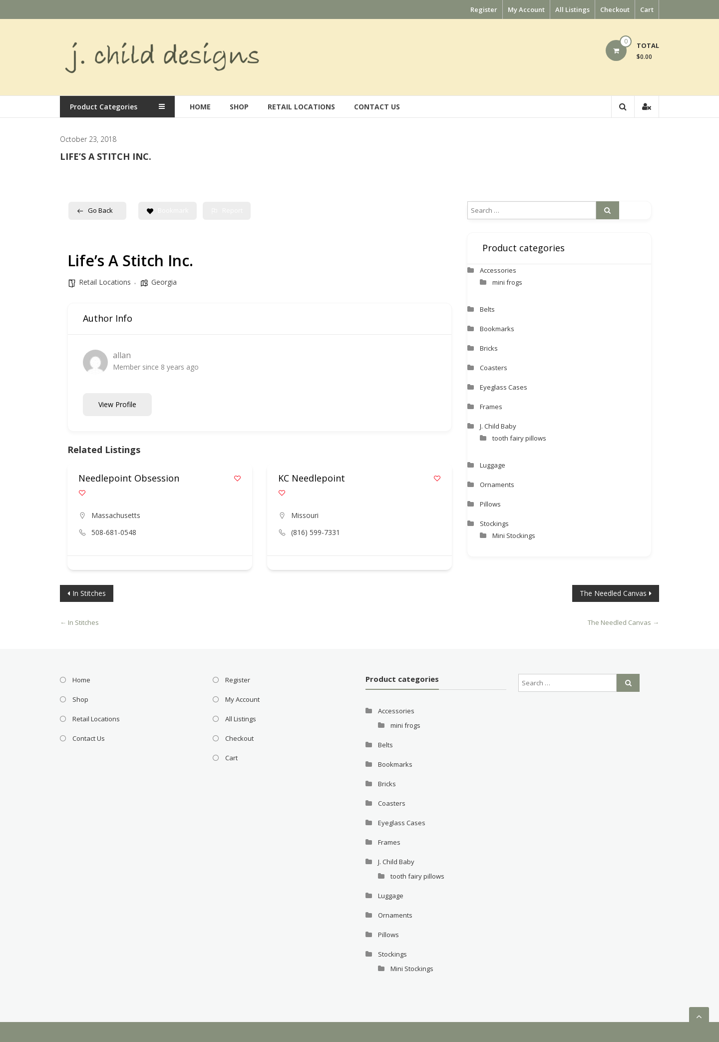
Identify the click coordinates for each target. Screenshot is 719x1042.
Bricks (489, 348)
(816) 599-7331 (315, 532)
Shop (239, 106)
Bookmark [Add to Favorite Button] (167, 210)
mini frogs (507, 282)
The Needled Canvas (613, 593)
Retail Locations (301, 106)
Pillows (490, 504)
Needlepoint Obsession (128, 478)
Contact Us (377, 106)
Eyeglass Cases (503, 387)
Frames (491, 406)
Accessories (498, 270)
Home (200, 106)
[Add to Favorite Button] (237, 478)
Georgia (164, 282)
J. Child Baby (498, 426)
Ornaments (497, 484)
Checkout (615, 9)
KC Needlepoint (311, 478)
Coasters (493, 367)
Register (483, 9)
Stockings (494, 523)
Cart (647, 9)
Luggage (492, 465)
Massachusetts (115, 515)
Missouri (305, 515)
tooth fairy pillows (519, 438)
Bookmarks (497, 328)
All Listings (572, 9)
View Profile (117, 404)
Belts (487, 309)
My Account (526, 9)
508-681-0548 (113, 532)
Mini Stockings (513, 535)
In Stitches (89, 593)
